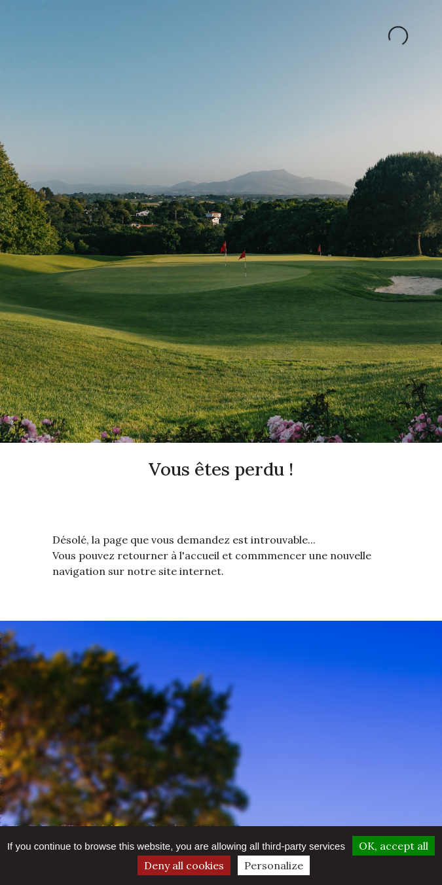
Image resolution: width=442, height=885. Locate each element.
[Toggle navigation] (25, 36)
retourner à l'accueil (168, 555)
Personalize (273, 865)
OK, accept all (393, 845)
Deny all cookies (184, 865)
